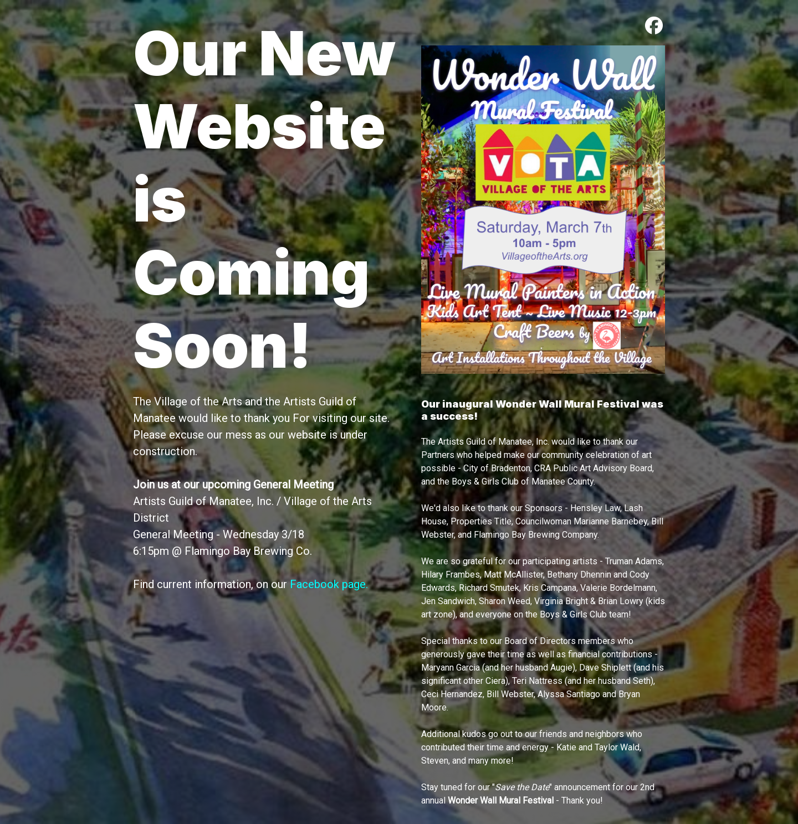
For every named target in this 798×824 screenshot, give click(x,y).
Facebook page (328, 584)
